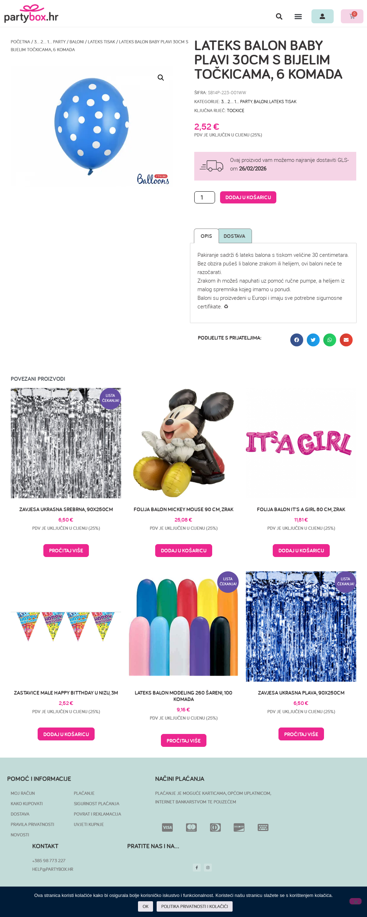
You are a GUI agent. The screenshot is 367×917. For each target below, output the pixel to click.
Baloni (77, 42)
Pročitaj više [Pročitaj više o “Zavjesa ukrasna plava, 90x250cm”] (301, 734)
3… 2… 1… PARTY (50, 42)
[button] (279, 16)
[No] (355, 901)
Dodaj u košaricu (248, 197)
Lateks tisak (101, 42)
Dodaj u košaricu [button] (183, 550)
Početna (20, 42)
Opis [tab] (206, 235)
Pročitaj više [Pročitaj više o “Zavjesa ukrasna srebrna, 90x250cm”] (66, 550)
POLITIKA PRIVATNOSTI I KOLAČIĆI (194, 906)
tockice (235, 110)
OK (145, 906)
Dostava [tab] (234, 235)
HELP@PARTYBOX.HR (52, 869)
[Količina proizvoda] (204, 197)
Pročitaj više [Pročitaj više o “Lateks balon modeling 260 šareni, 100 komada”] (184, 740)
